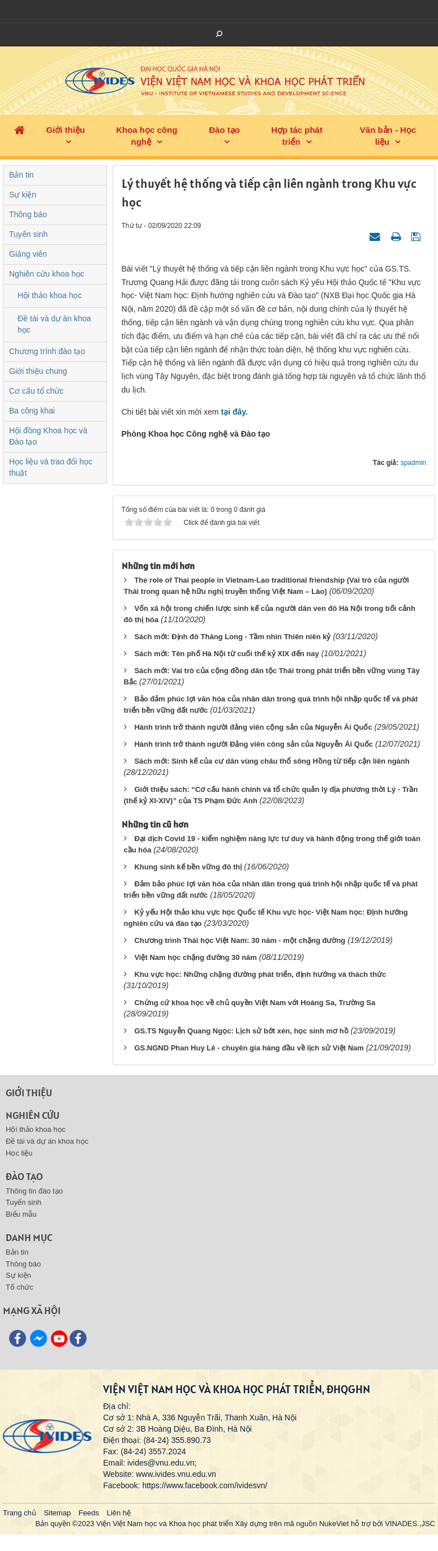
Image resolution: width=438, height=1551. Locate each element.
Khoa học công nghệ (146, 136)
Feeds (89, 1513)
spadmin (413, 463)
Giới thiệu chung (38, 371)
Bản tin (21, 174)
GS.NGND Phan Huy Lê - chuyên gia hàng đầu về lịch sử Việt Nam (249, 1048)
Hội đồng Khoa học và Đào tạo (48, 436)
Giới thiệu (65, 130)
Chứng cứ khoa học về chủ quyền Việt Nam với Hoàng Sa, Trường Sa (254, 1002)
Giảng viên (28, 253)
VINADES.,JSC (410, 1523)
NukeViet (334, 1523)
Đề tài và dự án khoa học (54, 324)
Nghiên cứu (32, 1115)
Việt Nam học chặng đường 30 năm (195, 957)
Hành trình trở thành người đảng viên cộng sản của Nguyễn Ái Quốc (253, 727)
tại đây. (234, 411)
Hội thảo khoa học (50, 295)
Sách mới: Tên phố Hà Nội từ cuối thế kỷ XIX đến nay (226, 653)
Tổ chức (19, 1287)
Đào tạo (224, 130)
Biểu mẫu (21, 1214)
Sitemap (57, 1513)
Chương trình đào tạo (47, 351)
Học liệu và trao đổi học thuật (50, 467)
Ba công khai (32, 410)
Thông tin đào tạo (34, 1191)
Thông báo (28, 214)
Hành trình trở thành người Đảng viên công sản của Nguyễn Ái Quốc (253, 744)
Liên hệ (119, 1513)
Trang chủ (19, 1513)
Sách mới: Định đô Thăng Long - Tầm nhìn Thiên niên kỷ (232, 636)
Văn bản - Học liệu (388, 136)
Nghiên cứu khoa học (46, 273)
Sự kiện (22, 194)
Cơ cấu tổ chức (36, 390)
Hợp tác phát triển (297, 136)
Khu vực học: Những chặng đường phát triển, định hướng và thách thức (260, 974)
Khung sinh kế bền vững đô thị (188, 867)
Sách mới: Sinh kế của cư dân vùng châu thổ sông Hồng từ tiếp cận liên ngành (271, 761)
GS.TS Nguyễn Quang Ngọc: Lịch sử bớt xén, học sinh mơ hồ (241, 1031)
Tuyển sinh (28, 234)
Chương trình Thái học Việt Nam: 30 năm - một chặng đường (239, 940)
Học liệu (19, 1153)
